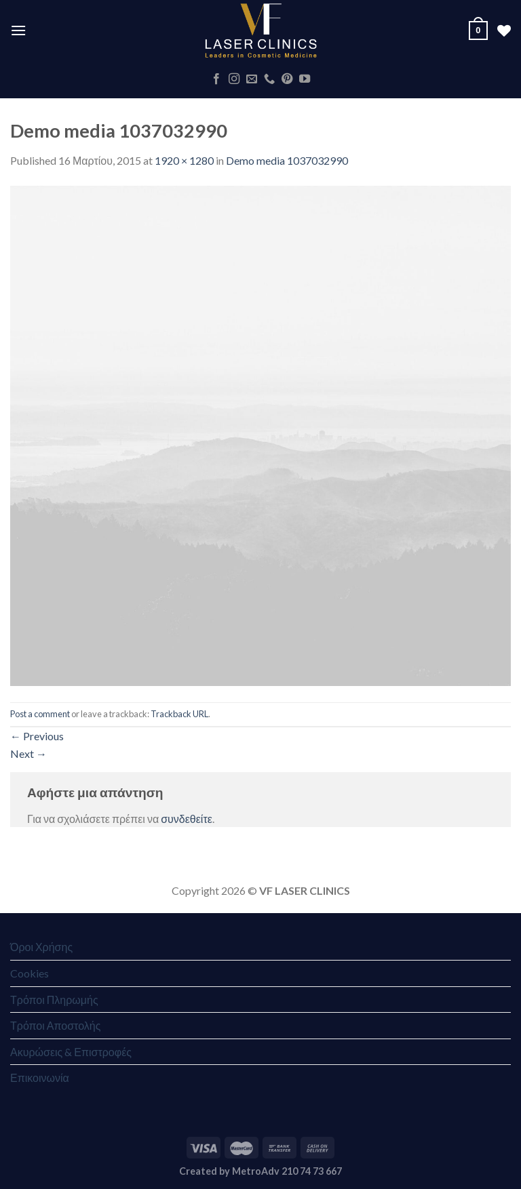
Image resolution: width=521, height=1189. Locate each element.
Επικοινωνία (39, 1077)
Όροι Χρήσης (41, 946)
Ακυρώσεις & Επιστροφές (71, 1051)
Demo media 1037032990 (287, 160)
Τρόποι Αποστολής (55, 1025)
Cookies (29, 973)
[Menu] (18, 30)
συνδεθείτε (186, 818)
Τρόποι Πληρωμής (54, 999)
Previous (37, 735)
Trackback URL (179, 713)
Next (28, 753)
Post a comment (40, 713)
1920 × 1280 (184, 160)
